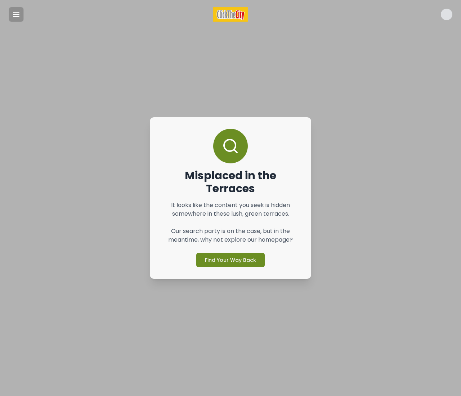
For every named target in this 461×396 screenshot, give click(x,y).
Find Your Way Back (230, 260)
